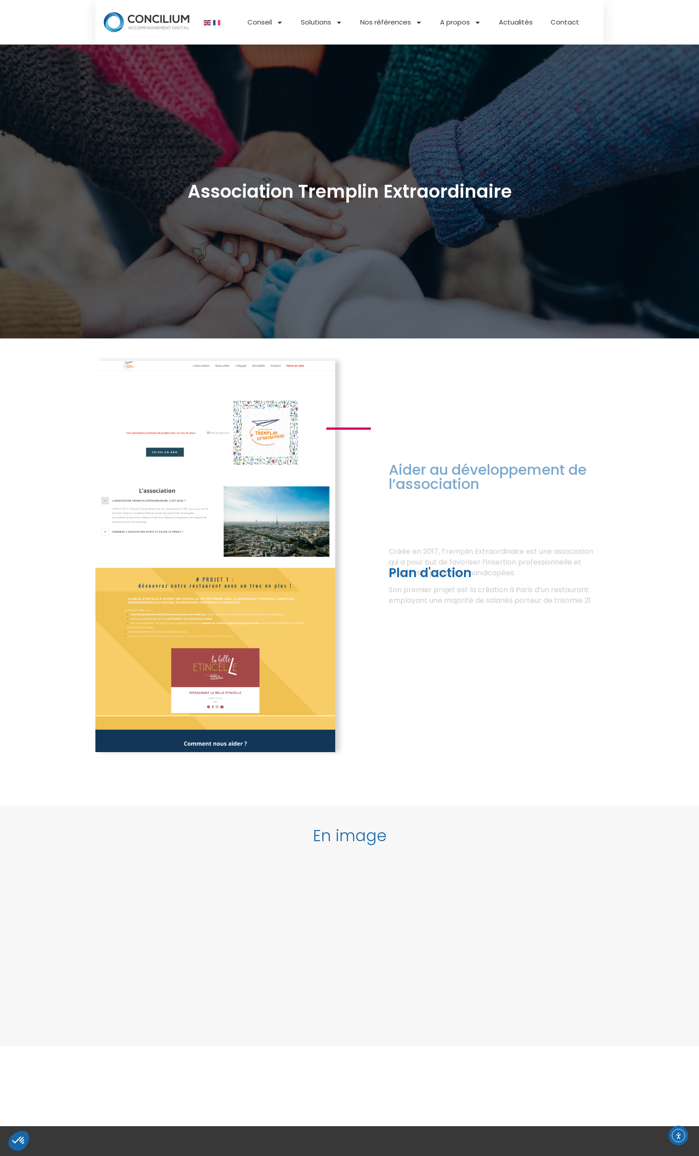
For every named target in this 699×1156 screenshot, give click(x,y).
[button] (349, 846)
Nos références (391, 22)
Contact (565, 22)
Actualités (516, 22)
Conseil (265, 22)
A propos (460, 22)
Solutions (321, 22)
